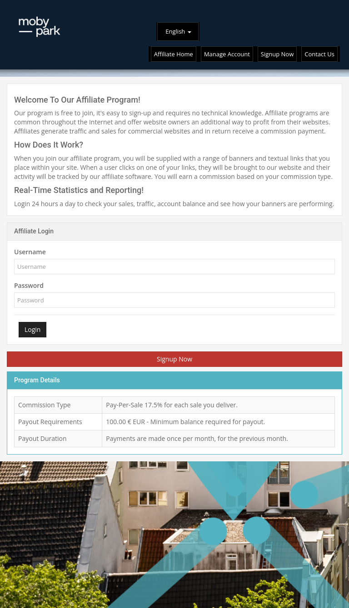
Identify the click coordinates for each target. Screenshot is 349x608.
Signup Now (174, 359)
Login (32, 329)
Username (30, 251)
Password (29, 285)
